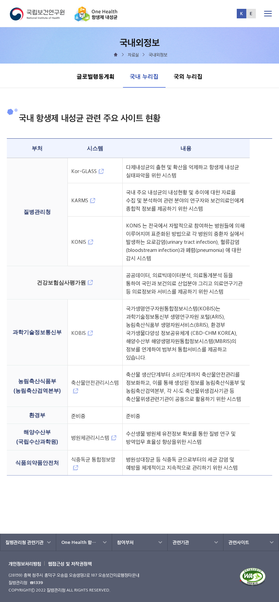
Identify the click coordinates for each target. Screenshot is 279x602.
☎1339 (36, 582)
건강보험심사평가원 (65, 283)
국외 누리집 (188, 76)
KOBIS (82, 333)
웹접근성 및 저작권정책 (70, 564)
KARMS (83, 200)
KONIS (82, 242)
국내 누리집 (144, 73)
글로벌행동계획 (96, 76)
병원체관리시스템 (93, 437)
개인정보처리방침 (25, 564)
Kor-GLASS (87, 171)
